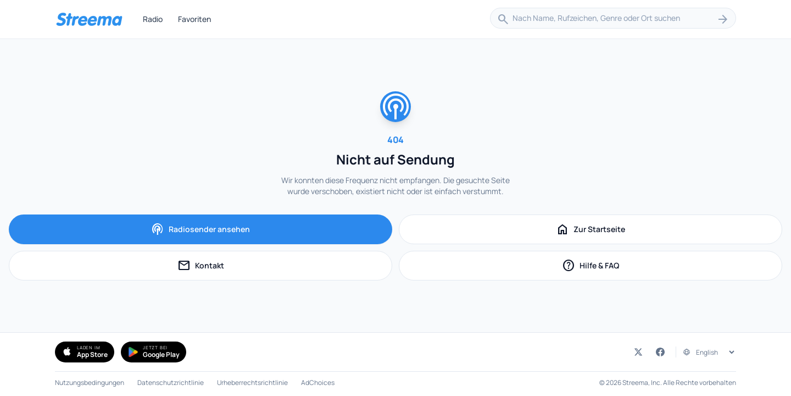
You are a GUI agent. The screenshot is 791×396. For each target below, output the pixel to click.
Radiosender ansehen (200, 229)
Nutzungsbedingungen (89, 382)
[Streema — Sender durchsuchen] (89, 19)
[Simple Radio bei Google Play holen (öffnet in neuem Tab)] (153, 352)
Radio (153, 19)
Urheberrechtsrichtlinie (252, 382)
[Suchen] (723, 19)
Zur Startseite (590, 229)
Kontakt (228, 267)
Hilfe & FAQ (616, 267)
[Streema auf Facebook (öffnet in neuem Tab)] (660, 352)
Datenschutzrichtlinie (170, 382)
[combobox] (613, 19)
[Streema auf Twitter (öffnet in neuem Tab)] (638, 352)
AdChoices (318, 382)
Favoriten (194, 19)
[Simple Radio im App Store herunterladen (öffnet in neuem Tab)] (84, 352)
